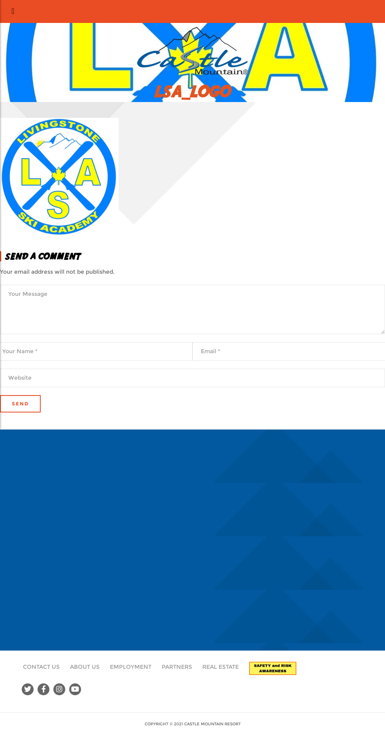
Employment (130, 666)
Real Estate (220, 666)
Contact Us (41, 666)
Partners (177, 666)
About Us (85, 666)
